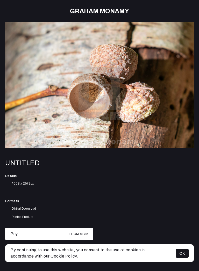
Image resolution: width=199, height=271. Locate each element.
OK (182, 253)
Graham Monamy (99, 11)
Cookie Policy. (64, 256)
